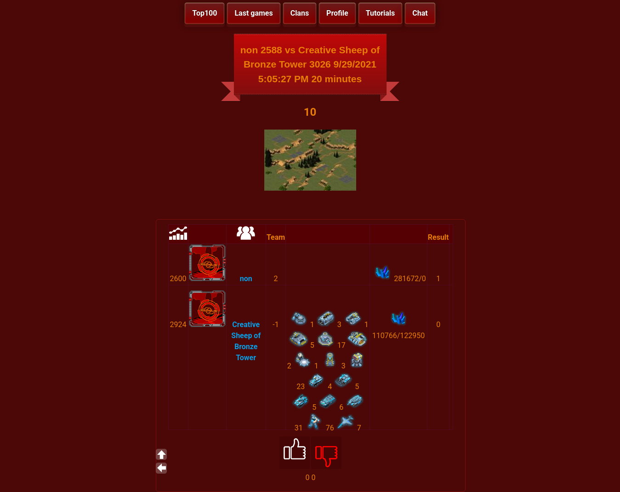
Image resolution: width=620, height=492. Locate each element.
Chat (419, 13)
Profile (337, 13)
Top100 (204, 13)
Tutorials (380, 13)
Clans (299, 13)
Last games (253, 13)
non (246, 278)
